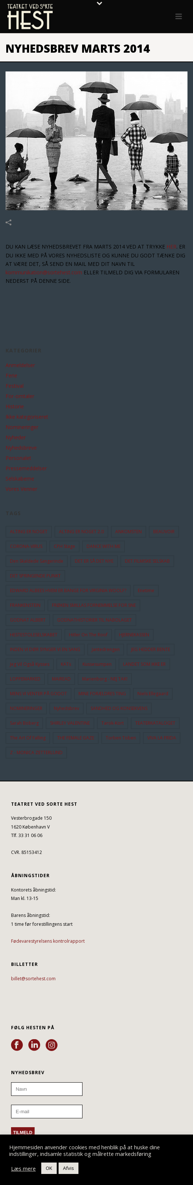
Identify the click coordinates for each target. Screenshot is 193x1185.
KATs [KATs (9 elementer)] (66, 664)
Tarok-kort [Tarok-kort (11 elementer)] (112, 723)
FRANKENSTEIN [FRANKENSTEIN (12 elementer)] (25, 605)
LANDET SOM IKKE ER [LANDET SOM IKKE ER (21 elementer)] (144, 664)
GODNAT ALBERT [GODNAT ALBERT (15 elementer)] (28, 620)
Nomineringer (22, 427)
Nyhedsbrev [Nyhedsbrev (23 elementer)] (66, 708)
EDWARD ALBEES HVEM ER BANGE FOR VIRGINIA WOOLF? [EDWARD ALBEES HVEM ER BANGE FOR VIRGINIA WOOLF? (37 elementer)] (68, 590)
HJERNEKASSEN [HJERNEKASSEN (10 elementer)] (134, 635)
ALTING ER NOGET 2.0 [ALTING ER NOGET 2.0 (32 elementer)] (81, 531)
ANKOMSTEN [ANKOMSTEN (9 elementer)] (128, 531)
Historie (15, 406)
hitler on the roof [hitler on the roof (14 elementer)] (88, 635)
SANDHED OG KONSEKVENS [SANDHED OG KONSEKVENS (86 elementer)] (119, 708)
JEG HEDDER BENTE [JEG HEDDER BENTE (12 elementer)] (150, 649)
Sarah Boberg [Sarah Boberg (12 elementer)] (24, 723)
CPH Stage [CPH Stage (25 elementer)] (64, 546)
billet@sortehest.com (33, 978)
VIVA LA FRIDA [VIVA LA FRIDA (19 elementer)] (161, 738)
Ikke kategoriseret (27, 417)
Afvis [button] (68, 1168)
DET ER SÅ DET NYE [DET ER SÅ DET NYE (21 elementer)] (94, 561)
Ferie (11, 375)
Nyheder (16, 437)
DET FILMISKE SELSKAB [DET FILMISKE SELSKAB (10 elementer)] (147, 561)
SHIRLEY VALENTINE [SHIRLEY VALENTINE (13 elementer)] (70, 723)
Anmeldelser (20, 365)
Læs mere (23, 1168)
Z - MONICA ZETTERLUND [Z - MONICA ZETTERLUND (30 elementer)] (36, 752)
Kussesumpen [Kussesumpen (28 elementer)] (97, 664)
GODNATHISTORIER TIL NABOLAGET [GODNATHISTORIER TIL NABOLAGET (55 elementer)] (94, 620)
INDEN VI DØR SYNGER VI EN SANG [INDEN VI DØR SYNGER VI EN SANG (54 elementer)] (45, 649)
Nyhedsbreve (21, 447)
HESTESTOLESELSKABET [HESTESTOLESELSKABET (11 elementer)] (33, 635)
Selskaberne (20, 478)
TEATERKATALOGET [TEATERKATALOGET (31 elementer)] (155, 723)
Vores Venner (21, 489)
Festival (15, 386)
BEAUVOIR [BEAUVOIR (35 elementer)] (164, 531)
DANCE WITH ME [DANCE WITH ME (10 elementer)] (103, 546)
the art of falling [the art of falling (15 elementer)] (28, 738)
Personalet (18, 458)
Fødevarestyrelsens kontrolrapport (48, 941)
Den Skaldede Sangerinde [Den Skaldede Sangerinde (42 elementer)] (36, 561)
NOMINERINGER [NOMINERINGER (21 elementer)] (26, 708)
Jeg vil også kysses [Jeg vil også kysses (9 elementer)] (29, 664)
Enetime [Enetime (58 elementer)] (146, 590)
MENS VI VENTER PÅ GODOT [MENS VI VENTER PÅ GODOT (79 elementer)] (38, 693)
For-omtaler (20, 396)
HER (171, 246)
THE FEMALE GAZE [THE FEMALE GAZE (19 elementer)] (75, 738)
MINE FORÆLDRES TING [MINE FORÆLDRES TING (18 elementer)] (102, 693)
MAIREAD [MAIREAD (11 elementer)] (61, 679)
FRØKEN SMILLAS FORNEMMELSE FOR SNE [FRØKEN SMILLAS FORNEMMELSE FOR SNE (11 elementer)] (94, 605)
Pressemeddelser (26, 468)
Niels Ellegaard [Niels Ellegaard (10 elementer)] (152, 693)
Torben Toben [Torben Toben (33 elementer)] (121, 738)
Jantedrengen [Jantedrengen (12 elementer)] (106, 649)
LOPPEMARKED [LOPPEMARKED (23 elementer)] (25, 679)
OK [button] (49, 1168)
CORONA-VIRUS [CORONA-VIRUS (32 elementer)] (26, 546)
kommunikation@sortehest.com (44, 272)
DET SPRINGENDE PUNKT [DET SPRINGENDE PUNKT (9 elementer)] (35, 576)
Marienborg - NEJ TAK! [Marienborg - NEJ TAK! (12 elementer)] (104, 679)
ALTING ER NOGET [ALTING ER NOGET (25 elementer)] (29, 531)
